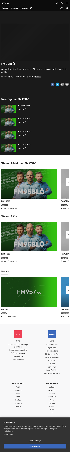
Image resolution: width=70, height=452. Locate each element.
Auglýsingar (51, 348)
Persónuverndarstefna (18, 350)
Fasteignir (52, 391)
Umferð (52, 364)
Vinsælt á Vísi (9, 216)
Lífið (18, 397)
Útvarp (18, 407)
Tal (52, 413)
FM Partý (5, 309)
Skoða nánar (8, 434)
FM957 (4, 313)
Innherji (52, 387)
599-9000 (20, 360)
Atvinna (52, 394)
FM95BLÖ (37, 77)
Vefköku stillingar (35, 440)
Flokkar (14, 9)
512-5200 (53, 345)
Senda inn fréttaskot (52, 374)
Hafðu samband (52, 351)
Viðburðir (52, 397)
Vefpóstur (52, 367)
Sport (18, 394)
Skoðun (18, 400)
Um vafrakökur (52, 370)
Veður (52, 400)
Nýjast (5, 271)
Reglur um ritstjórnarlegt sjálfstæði (18, 346)
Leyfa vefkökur (35, 446)
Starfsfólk (52, 361)
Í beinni (24, 9)
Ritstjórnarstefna (51, 354)
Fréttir (18, 387)
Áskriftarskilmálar (52, 358)
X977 (52, 410)
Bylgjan (52, 403)
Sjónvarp (18, 403)
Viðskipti (18, 391)
